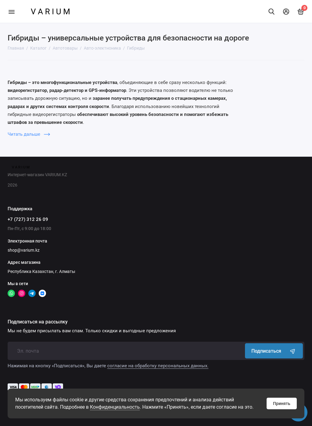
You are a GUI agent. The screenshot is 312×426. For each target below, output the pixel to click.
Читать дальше (29, 134)
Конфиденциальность (115, 407)
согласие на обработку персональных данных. (157, 365)
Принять (281, 403)
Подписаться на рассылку (38, 322)
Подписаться (273, 350)
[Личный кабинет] (286, 11)
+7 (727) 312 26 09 (28, 219)
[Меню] (11, 11)
